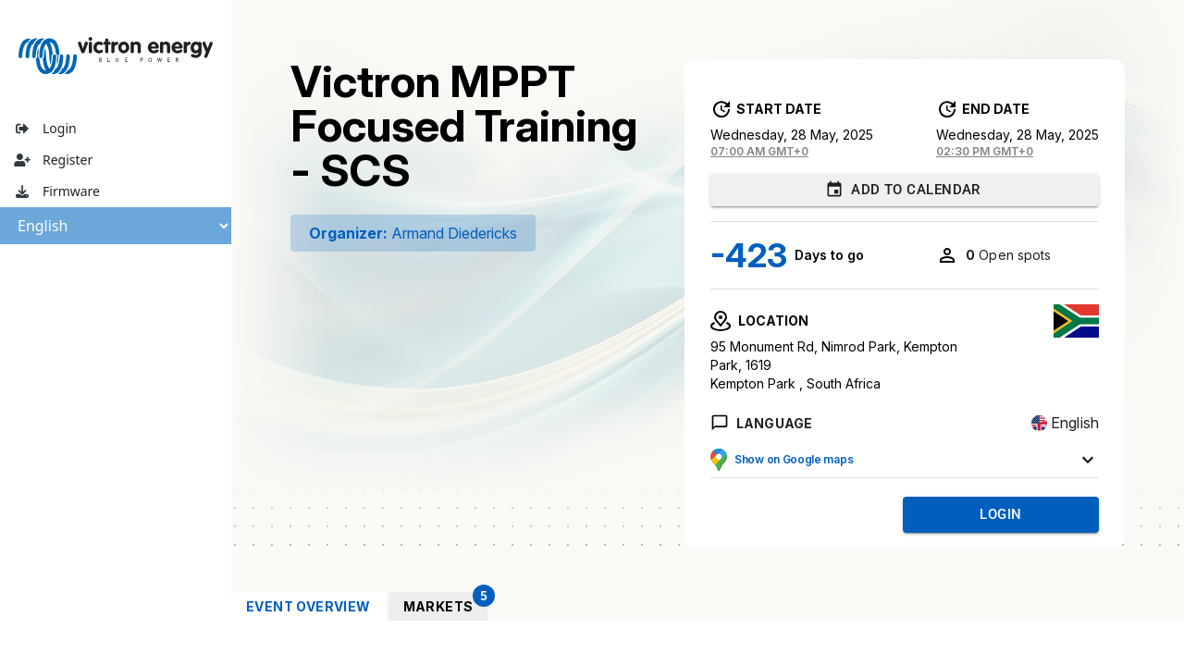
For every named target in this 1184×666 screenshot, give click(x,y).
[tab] (308, 606)
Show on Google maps (793, 459)
